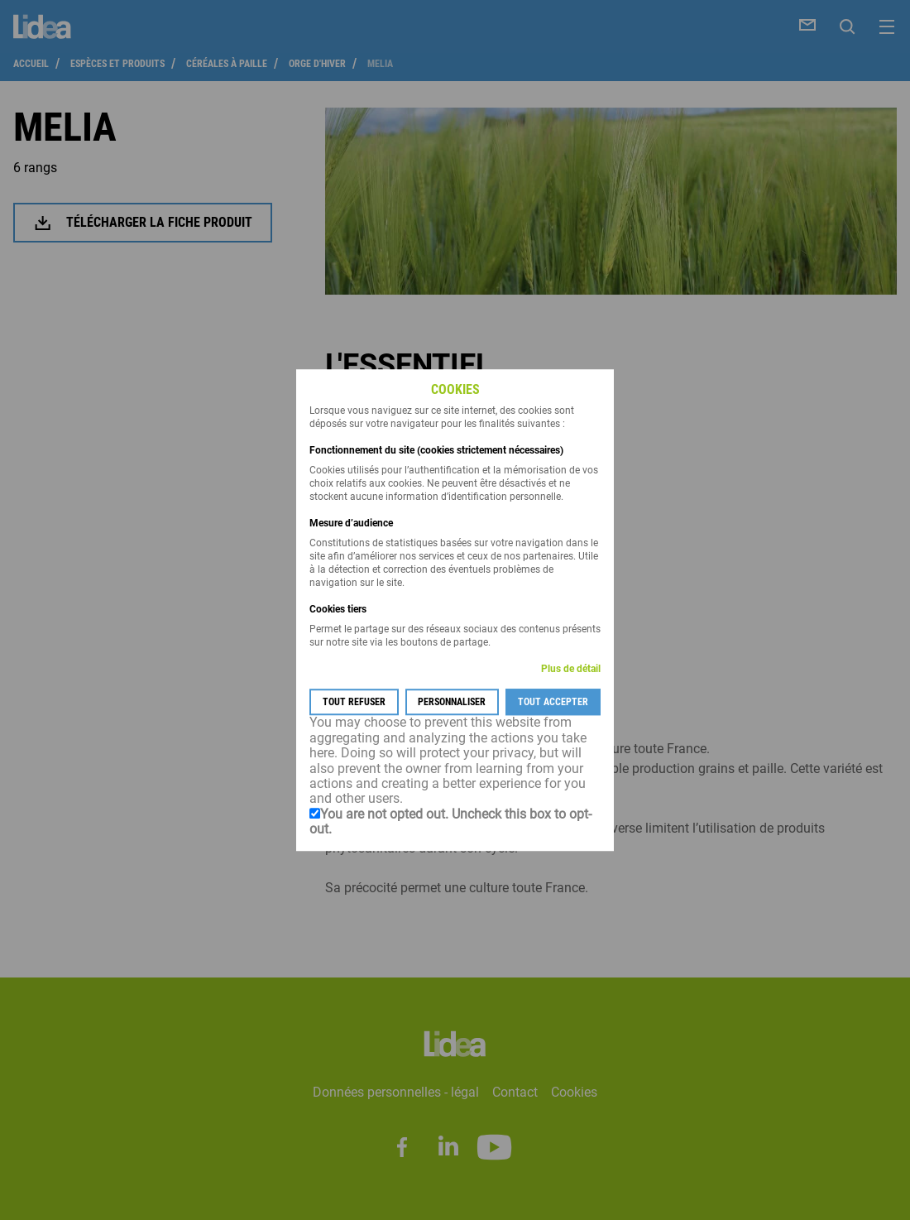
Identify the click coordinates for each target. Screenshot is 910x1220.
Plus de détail (571, 669)
